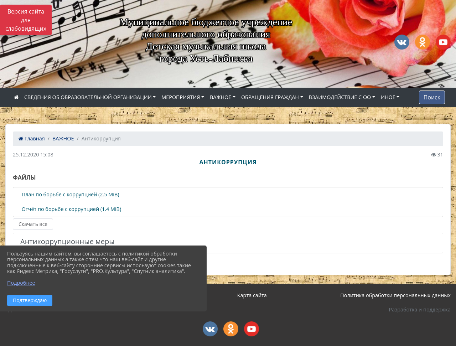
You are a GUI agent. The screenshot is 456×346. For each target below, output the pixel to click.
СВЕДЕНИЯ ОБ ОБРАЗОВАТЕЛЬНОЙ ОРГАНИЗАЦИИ (88, 97)
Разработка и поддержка (420, 309)
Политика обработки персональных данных (395, 295)
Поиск (432, 97)
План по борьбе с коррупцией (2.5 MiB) (69, 195)
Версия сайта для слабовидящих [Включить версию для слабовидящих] (25, 19)
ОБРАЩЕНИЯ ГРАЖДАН (270, 97)
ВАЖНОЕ (220, 97)
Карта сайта (252, 295)
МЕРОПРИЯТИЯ (180, 97)
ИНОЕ (388, 97)
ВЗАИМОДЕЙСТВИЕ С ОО (340, 97)
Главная (32, 138)
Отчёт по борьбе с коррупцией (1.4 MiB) (70, 209)
